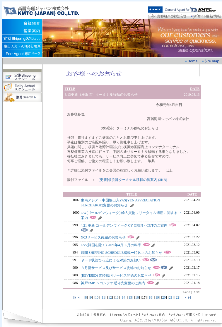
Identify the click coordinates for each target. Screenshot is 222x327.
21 (171, 297)
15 (130, 297)
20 (164, 297)
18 (150, 297)
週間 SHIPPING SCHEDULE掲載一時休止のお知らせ (122, 253)
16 (137, 297)
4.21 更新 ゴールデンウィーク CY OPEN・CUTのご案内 (124, 225)
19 (157, 297)
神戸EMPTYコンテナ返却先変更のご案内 (113, 283)
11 (103, 297)
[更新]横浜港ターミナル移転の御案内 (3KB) (133, 180)
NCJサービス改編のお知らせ (103, 237)
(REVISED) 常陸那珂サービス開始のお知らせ (116, 275)
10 (96, 297)
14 (123, 297)
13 (117, 297)
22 (177, 297)
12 (110, 297)
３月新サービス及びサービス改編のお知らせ (116, 268)
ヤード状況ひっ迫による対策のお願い (111, 260)
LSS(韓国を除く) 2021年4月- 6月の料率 (111, 245)
